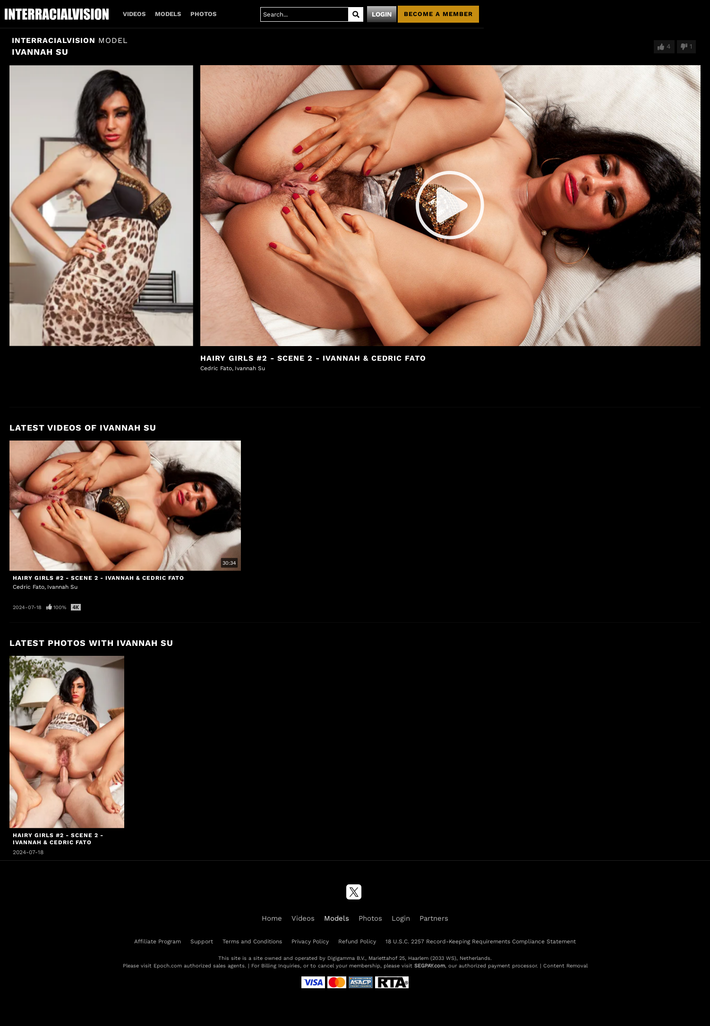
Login (382, 14)
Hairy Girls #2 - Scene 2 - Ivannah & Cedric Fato (313, 358)
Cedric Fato (216, 368)
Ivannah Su (250, 368)
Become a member (438, 13)
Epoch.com (168, 966)
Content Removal (565, 966)
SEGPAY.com (429, 966)
